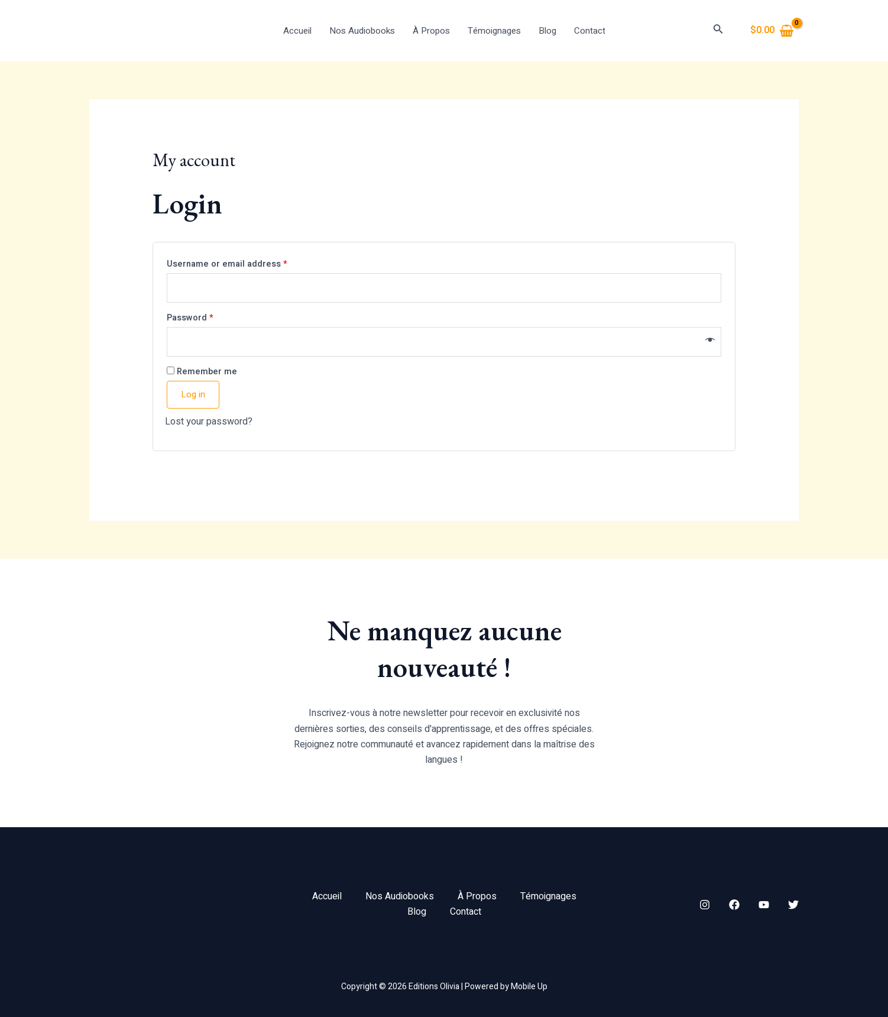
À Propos (431, 30)
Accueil (297, 30)
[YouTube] (764, 904)
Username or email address (227, 264)
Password (190, 318)
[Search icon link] (718, 31)
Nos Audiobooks (362, 30)
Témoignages (494, 30)
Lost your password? (208, 421)
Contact (589, 30)
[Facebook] (734, 904)
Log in (193, 394)
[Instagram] (704, 904)
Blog (547, 30)
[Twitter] (793, 904)
